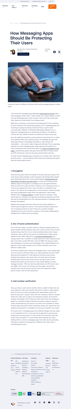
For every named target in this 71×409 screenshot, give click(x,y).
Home (11, 23)
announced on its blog (47, 113)
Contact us (64, 6)
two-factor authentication (43, 236)
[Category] (23, 54)
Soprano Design (27, 195)
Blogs (16, 23)
